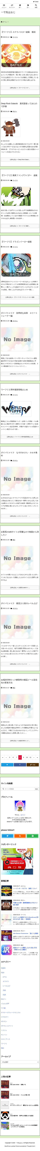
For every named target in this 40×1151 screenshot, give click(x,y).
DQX (2, 972)
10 (27, 757)
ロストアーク (5, 1039)
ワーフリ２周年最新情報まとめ (14, 390)
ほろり (23, 815)
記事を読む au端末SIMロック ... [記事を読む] (20, 740)
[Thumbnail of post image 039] (11, 129)
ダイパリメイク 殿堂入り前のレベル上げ (19, 603)
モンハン (4, 1035)
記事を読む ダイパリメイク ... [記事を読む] (20, 374)
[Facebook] (20, 764)
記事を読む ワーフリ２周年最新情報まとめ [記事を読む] (20, 437)
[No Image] (18, 341)
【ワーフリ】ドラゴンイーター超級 (16, 242)
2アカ (5, 977)
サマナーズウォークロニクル (10, 1012)
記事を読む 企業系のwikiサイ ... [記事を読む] (20, 587)
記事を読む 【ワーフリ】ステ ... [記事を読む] (20, 88)
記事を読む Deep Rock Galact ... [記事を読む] (20, 159)
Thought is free (31, 1146)
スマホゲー (5, 1017)
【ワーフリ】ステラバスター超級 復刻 (18, 32)
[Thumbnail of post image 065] (16, 198)
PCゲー (15, 111)
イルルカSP (5, 1003)
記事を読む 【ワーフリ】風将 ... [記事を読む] (20, 226)
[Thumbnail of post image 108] (17, 266)
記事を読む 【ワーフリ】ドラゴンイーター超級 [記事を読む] (20, 297)
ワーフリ (15, 37)
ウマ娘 (3, 1008)
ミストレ (4, 1030)
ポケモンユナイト (7, 1026)
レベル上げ (6, 986)
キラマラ (6, 981)
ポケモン (15, 321)
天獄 (4, 990)
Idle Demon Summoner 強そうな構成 (25, 933)
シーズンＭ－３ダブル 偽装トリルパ (25, 888)
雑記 (14, 540)
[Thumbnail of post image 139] (17, 57)
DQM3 (3, 968)
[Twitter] (7, 764)
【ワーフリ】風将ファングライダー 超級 (19, 175)
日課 (4, 995)
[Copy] (33, 764)
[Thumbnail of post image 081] (17, 410)
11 (30, 757)
